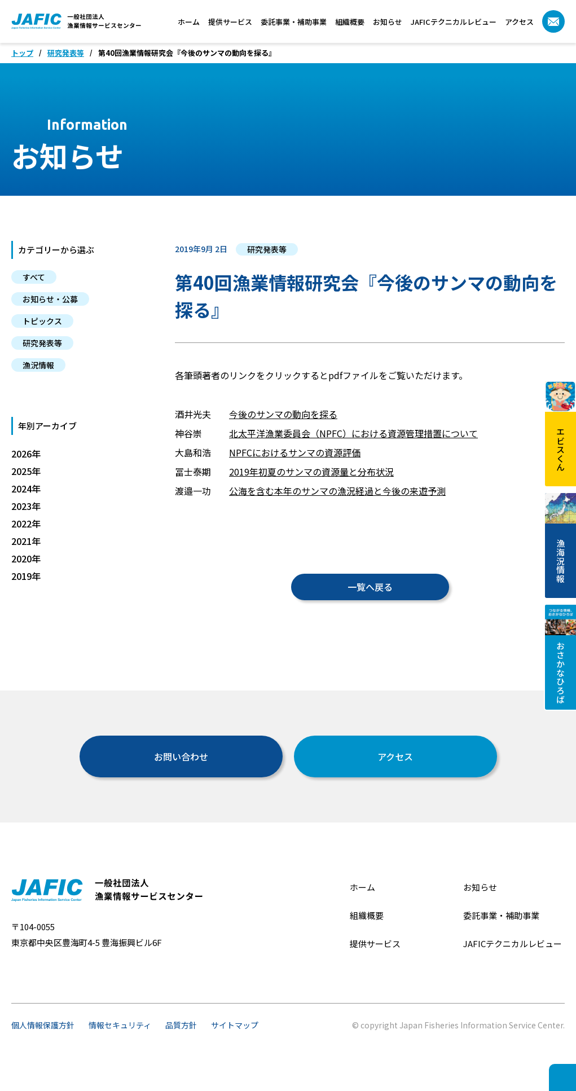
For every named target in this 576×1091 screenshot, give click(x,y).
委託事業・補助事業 (294, 21)
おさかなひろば (560, 654)
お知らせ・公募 (50, 299)
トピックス (42, 321)
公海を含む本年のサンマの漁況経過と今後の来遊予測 (337, 491)
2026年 (26, 453)
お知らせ (387, 21)
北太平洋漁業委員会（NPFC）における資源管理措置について (353, 433)
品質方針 (181, 1025)
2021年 (26, 541)
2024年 (26, 488)
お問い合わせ (181, 756)
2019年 (26, 576)
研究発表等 (65, 53)
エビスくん (560, 426)
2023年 (26, 506)
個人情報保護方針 (42, 1025)
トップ (22, 53)
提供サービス (230, 21)
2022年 (26, 523)
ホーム (189, 21)
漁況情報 (38, 365)
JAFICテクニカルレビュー (453, 21)
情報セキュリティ (120, 1025)
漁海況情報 (560, 538)
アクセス (519, 21)
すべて (34, 277)
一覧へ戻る (370, 586)
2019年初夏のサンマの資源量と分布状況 (311, 471)
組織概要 (349, 21)
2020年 (26, 558)
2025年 (26, 471)
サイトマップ (234, 1025)
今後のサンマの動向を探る (283, 414)
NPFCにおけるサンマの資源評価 (294, 452)
